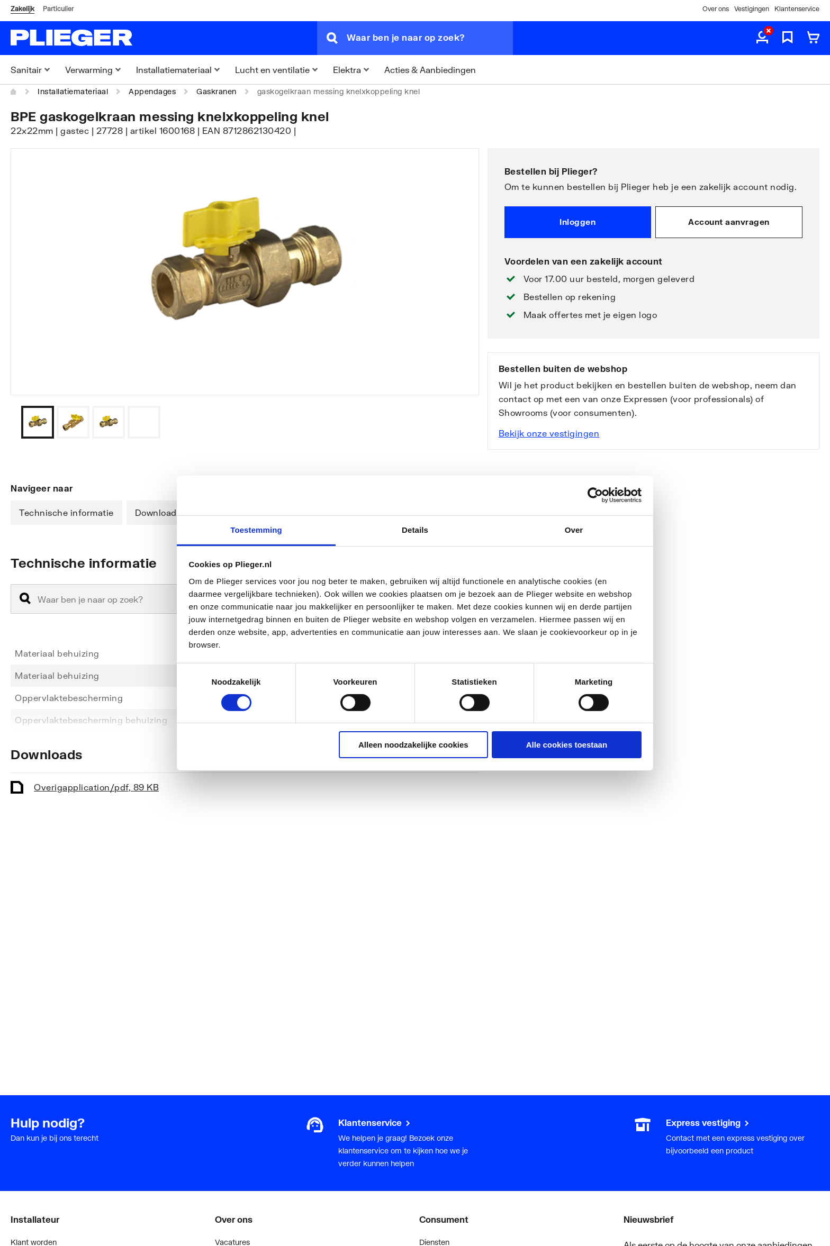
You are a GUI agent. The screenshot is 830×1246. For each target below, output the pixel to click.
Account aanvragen (729, 221)
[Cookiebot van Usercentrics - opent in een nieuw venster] (595, 495)
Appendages (152, 91)
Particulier (58, 9)
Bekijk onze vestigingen (549, 433)
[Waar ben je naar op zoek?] (430, 38)
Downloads (158, 512)
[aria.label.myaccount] (762, 38)
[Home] (14, 91)
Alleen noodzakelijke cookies (413, 744)
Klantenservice (796, 9)
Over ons (715, 9)
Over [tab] (574, 529)
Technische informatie (66, 512)
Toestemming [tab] (256, 529)
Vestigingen (751, 9)
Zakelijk (22, 9)
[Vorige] (457, 422)
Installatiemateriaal (73, 91)
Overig (96, 787)
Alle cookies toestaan (566, 744)
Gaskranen (216, 91)
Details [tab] (415, 529)
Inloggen (578, 221)
